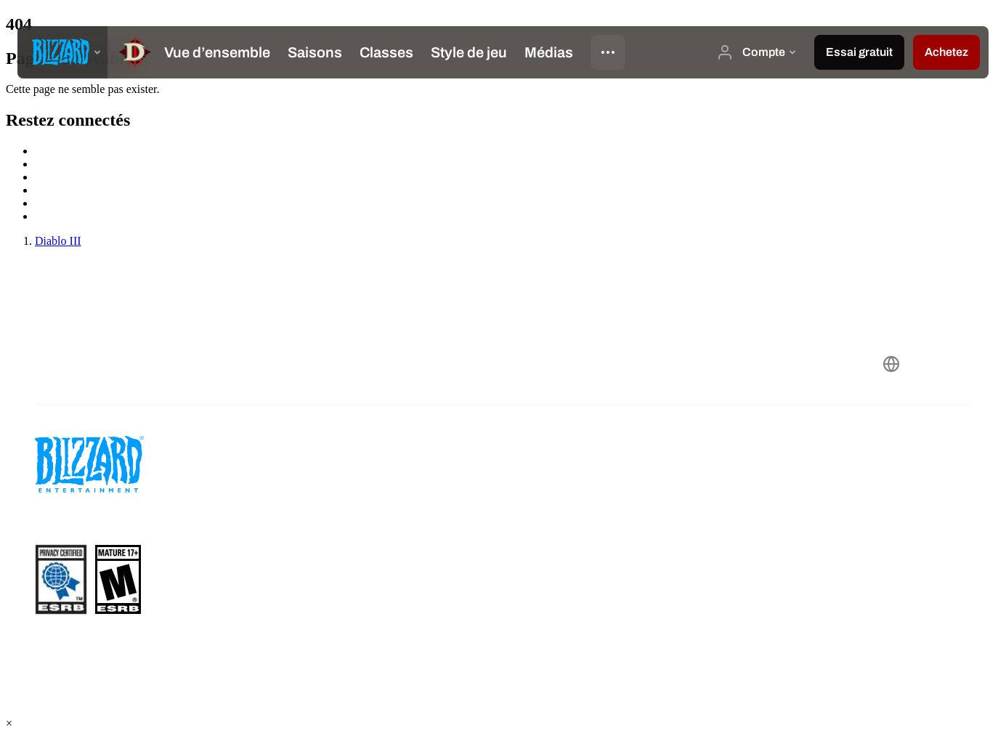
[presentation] (62, 52)
